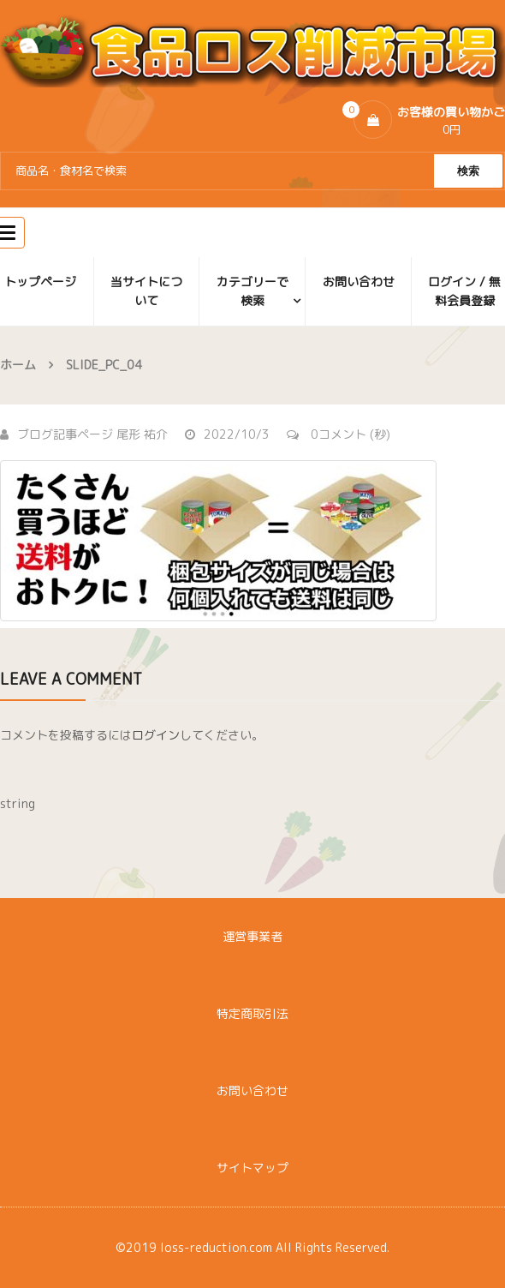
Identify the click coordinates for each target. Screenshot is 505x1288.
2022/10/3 (227, 434)
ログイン (156, 735)
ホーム (18, 364)
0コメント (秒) (338, 434)
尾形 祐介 (142, 434)
